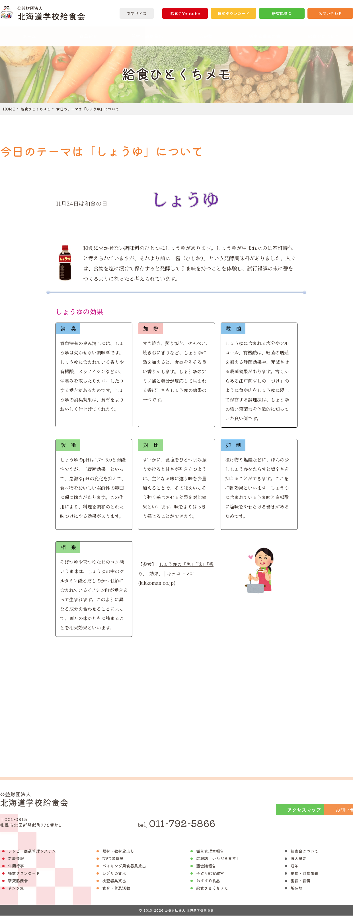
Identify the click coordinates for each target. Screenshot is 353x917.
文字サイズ (137, 13)
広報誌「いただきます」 (218, 860)
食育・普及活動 (116, 889)
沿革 (294, 867)
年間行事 (16, 867)
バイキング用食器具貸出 (124, 867)
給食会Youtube (185, 13)
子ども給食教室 (210, 874)
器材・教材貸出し (118, 852)
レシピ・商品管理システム (32, 852)
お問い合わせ (330, 13)
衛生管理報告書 (265, 36)
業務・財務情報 (304, 874)
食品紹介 (88, 36)
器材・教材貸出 (147, 36)
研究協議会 (282, 13)
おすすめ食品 (208, 882)
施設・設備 (300, 882)
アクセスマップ (251, 810)
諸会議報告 (206, 867)
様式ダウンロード (233, 13)
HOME (9, 109)
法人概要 (298, 860)
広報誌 (206, 36)
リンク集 (16, 889)
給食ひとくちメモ (35, 109)
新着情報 (16, 860)
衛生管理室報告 (210, 852)
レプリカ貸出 (114, 874)
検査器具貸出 (114, 882)
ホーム (29, 36)
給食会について (304, 852)
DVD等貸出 (113, 860)
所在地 (296, 889)
